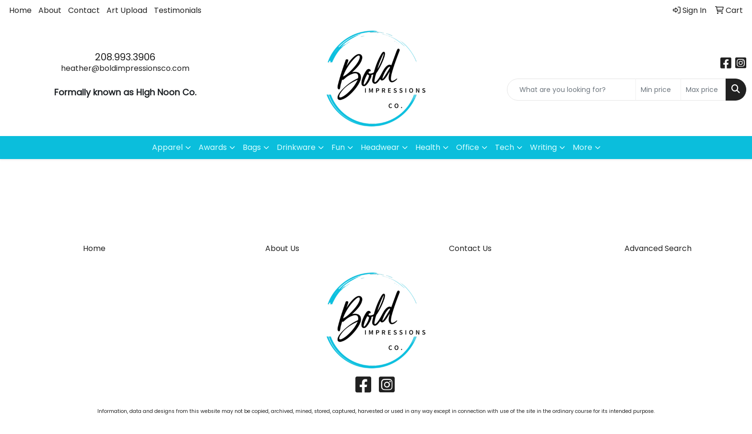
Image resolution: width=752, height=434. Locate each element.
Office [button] (467, 147)
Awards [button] (213, 147)
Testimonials (177, 10)
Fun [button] (338, 147)
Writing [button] (543, 147)
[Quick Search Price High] (703, 90)
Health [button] (427, 147)
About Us (282, 248)
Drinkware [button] (296, 147)
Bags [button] (252, 147)
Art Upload (126, 10)
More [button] (582, 147)
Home (20, 10)
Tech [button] (504, 147)
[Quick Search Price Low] (658, 90)
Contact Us (470, 248)
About (49, 10)
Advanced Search (658, 248)
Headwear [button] (380, 147)
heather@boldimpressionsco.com (125, 68)
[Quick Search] (571, 90)
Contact (84, 10)
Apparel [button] (167, 147)
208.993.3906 (125, 57)
